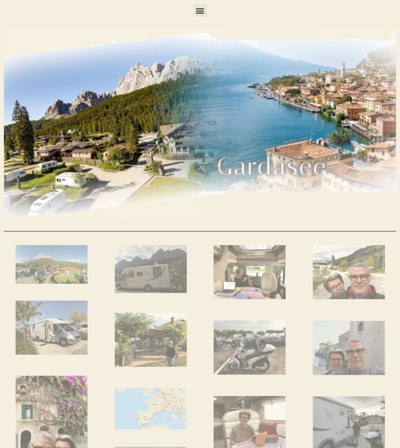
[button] (200, 10)
